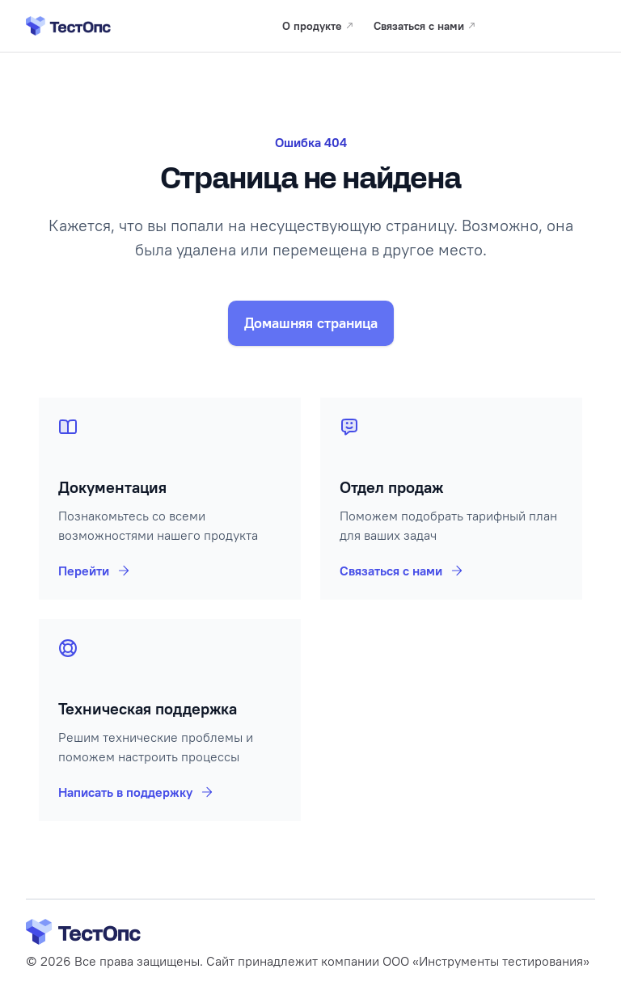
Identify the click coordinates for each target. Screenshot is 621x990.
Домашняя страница (311, 323)
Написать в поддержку (136, 792)
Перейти (95, 570)
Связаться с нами (402, 570)
